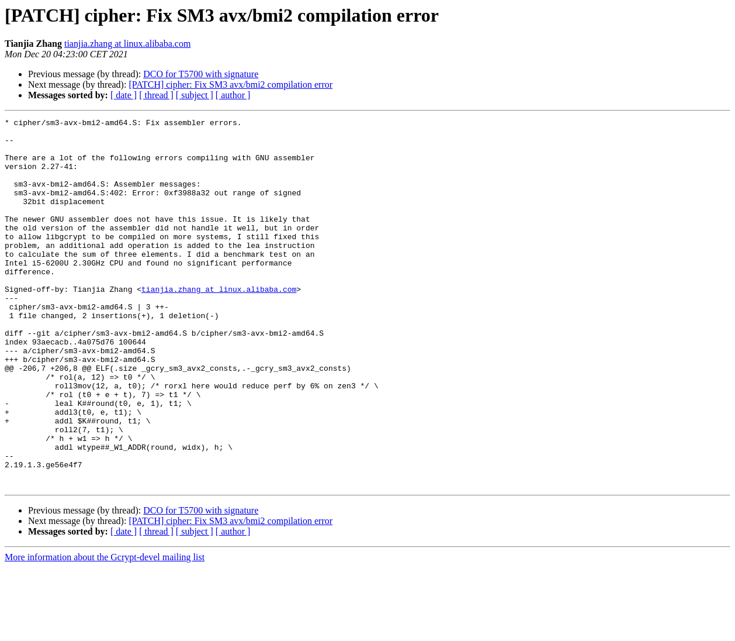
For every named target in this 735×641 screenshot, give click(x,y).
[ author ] (233, 95)
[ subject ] (194, 95)
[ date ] (123, 95)
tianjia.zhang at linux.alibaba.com (127, 44)
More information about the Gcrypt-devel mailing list (104, 631)
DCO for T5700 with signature (200, 74)
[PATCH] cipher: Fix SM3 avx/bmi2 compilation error (230, 84)
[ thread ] (156, 95)
